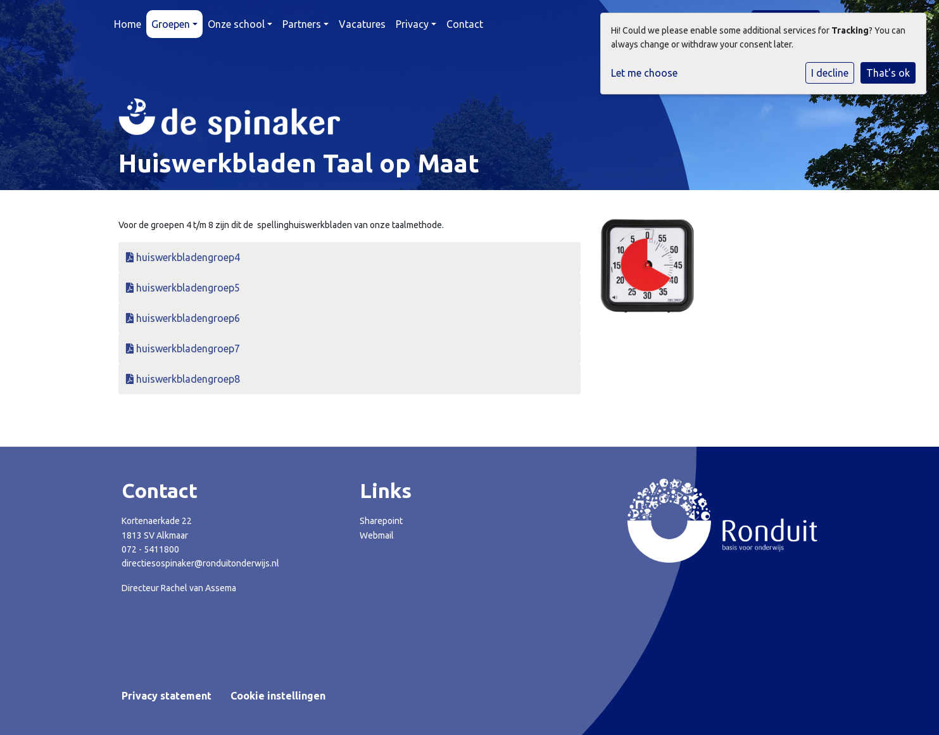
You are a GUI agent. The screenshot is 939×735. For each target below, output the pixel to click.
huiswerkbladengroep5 (183, 287)
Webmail (377, 535)
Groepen (170, 24)
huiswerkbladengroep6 (183, 318)
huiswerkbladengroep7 (183, 348)
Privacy (412, 24)
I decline (829, 73)
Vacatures (362, 24)
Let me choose (644, 73)
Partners (301, 24)
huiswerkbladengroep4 (183, 257)
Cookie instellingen (277, 695)
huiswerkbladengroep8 (183, 379)
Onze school (236, 24)
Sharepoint (381, 521)
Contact (464, 24)
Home (127, 24)
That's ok (888, 73)
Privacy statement (166, 695)
